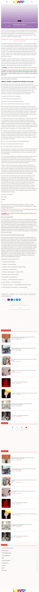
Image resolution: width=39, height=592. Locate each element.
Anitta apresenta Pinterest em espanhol (19, 381)
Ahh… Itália (20, 570)
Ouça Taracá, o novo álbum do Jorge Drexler (20, 415)
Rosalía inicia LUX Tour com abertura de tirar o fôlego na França (24, 393)
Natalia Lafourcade (23, 294)
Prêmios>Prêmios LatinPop (20, 548)
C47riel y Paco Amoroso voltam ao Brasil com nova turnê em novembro (23, 371)
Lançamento (12, 294)
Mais (20, 558)
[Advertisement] (19, 319)
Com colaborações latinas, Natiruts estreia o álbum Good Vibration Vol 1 (18, 214)
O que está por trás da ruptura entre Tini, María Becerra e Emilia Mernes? (24, 360)
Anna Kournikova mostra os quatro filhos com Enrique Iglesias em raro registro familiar (23, 349)
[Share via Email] (20, 300)
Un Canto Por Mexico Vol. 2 (7, 296)
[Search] (32, 2)
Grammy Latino (20, 563)
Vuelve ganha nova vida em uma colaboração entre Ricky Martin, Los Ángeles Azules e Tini (22, 337)
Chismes (20, 565)
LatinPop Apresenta (20, 560)
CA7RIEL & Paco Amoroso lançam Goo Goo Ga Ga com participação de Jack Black (21, 404)
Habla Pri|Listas (20, 550)
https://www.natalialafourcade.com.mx (15, 209)
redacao (13, 339)
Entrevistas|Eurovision (20, 553)
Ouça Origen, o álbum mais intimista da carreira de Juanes (22, 67)
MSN (17, 294)
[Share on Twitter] (14, 300)
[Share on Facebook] (12, 300)
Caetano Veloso (5, 294)
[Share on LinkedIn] (17, 300)
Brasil (20, 568)
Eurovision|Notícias (20, 555)
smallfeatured (32, 294)
